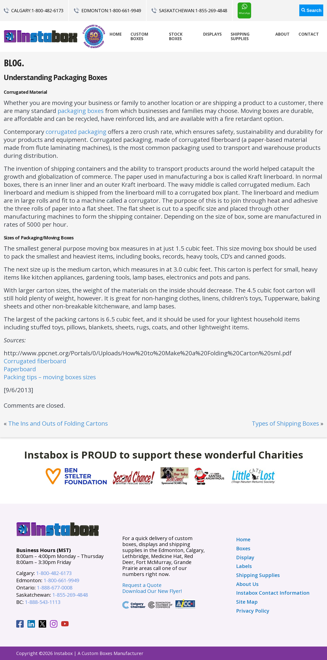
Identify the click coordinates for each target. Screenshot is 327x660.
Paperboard (20, 369)
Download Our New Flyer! (152, 591)
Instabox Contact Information (273, 593)
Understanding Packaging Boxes (55, 77)
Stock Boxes (175, 36)
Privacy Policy (252, 611)
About (282, 34)
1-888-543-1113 (42, 602)
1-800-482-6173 (47, 10)
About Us (247, 584)
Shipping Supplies (240, 36)
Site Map (247, 602)
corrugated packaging (76, 131)
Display (245, 558)
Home (116, 34)
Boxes (243, 549)
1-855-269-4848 (211, 10)
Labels (244, 566)
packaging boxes (81, 110)
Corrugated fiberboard (35, 361)
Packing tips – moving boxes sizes (50, 377)
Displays (212, 34)
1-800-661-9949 (125, 10)
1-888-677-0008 (54, 587)
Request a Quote (142, 585)
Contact (309, 34)
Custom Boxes (139, 36)
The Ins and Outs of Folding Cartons (58, 423)
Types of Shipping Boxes (285, 423)
